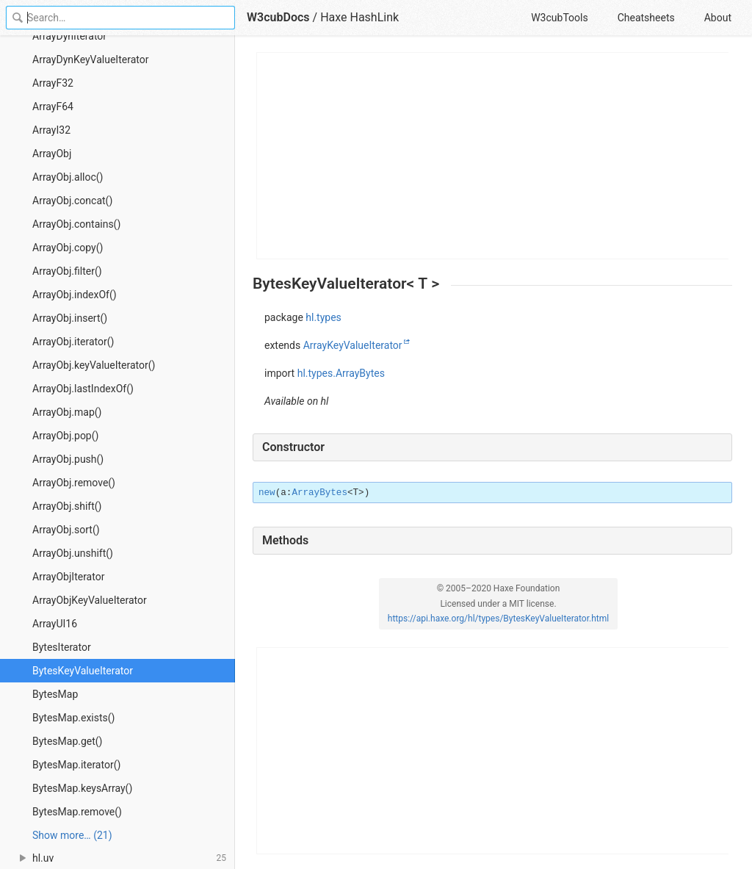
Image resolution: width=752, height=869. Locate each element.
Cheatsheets (646, 18)
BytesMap (55, 694)
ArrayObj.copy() (67, 247)
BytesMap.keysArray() (82, 788)
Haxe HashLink (359, 17)
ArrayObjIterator (68, 577)
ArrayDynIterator (69, 36)
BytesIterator (61, 647)
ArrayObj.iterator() (73, 341)
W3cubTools (559, 18)
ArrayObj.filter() (67, 271)
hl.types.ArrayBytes (341, 373)
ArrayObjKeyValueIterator (89, 600)
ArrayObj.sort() (66, 530)
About (717, 18)
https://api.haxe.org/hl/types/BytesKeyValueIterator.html (498, 618)
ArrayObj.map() (66, 412)
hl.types (323, 317)
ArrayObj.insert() (69, 318)
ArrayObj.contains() (76, 224)
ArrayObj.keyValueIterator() (93, 365)
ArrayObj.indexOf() (74, 294)
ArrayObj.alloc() (67, 177)
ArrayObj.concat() (72, 200)
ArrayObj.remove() (73, 482)
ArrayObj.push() (68, 459)
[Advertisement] (493, 156)
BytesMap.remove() (77, 812)
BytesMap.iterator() (76, 765)
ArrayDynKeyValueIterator (90, 59)
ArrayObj (51, 153)
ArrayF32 (52, 83)
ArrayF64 (52, 106)
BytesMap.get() (67, 741)
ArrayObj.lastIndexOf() (83, 388)
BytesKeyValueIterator (82, 671)
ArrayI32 (51, 130)
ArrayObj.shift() (66, 506)
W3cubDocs (278, 17)
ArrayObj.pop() (65, 435)
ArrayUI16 (54, 624)
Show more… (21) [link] (72, 835)
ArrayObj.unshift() (72, 553)
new (266, 493)
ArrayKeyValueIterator (352, 345)
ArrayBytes (319, 493)
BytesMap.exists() (73, 718)
